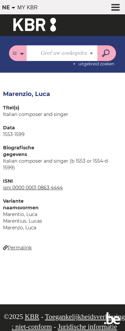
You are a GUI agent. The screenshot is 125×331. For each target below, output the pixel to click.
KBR (32, 317)
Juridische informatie (87, 327)
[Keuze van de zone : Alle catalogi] (18, 53)
